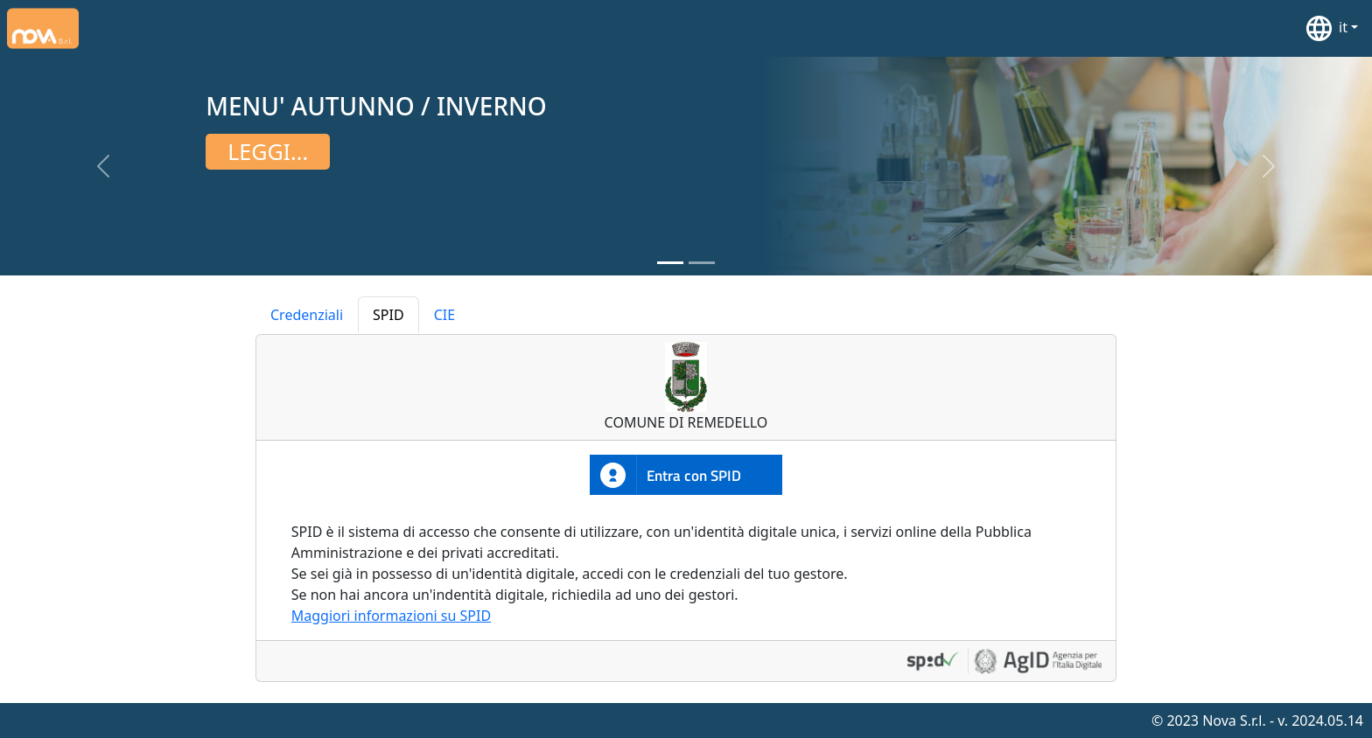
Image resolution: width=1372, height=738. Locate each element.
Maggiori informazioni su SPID (391, 615)
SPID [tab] (388, 314)
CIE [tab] (444, 314)
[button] (1331, 28)
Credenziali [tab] (306, 314)
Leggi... (268, 151)
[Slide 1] (670, 263)
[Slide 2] (702, 263)
